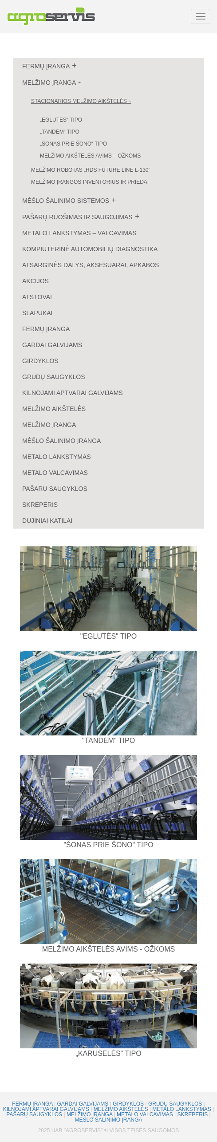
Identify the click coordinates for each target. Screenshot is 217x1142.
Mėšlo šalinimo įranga (61, 440)
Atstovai (37, 296)
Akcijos (35, 281)
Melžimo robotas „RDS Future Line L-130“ (90, 170)
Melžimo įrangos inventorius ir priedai (90, 182)
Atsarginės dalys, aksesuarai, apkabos (90, 265)
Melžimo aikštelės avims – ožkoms (90, 156)
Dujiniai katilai (47, 520)
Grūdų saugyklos (53, 376)
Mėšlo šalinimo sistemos (65, 200)
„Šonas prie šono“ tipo (73, 144)
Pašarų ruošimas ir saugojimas (77, 217)
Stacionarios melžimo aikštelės (79, 101)
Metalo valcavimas (55, 472)
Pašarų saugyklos (54, 488)
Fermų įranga (46, 66)
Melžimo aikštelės (54, 408)
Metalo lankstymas (56, 456)
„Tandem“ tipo (59, 132)
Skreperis (40, 504)
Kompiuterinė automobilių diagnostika (90, 249)
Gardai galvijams (52, 344)
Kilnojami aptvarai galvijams (72, 392)
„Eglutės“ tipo (61, 120)
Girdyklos (40, 360)
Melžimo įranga (49, 82)
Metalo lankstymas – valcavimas (79, 233)
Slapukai (37, 312)
